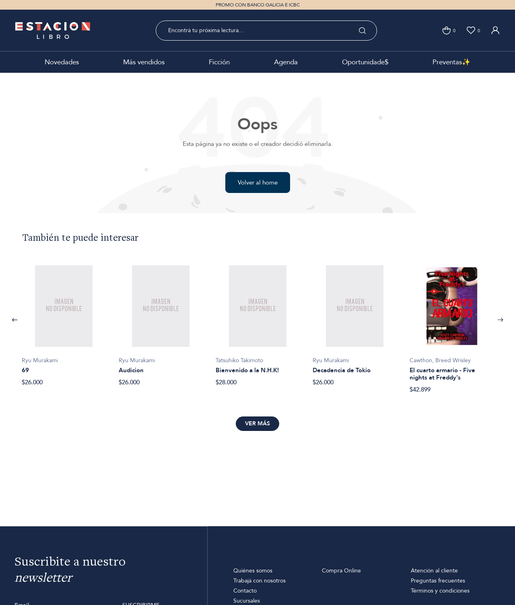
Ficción (219, 62)
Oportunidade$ (365, 62)
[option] (64, 321)
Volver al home (258, 182)
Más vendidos (144, 62)
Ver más (257, 423)
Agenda (286, 62)
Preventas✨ (451, 62)
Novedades (62, 62)
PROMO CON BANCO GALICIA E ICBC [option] (258, 5)
